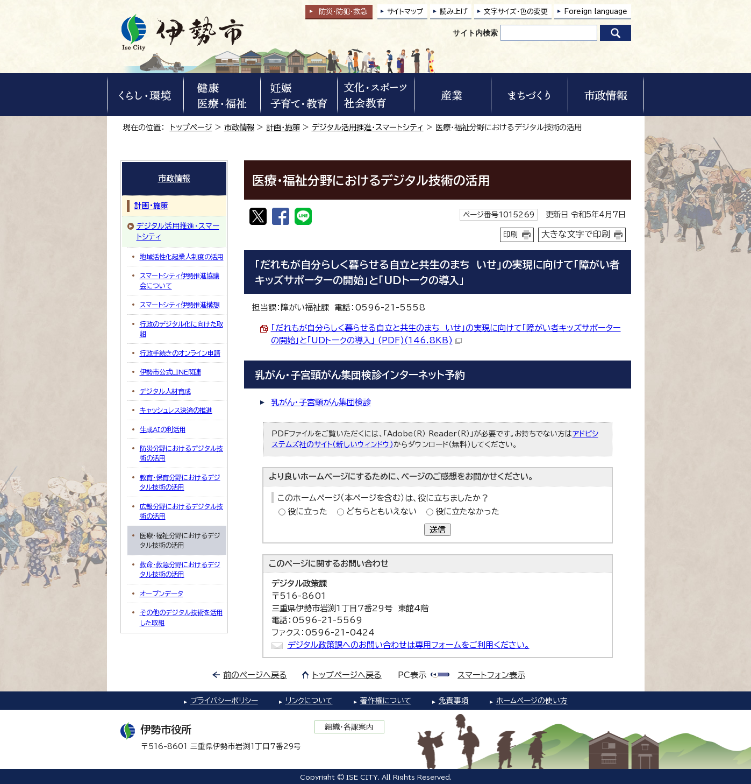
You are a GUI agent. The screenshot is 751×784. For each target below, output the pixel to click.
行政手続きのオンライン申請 (180, 353)
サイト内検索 (475, 33)
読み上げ (454, 11)
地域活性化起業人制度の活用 (182, 256)
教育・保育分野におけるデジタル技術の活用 (180, 482)
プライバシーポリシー (224, 700)
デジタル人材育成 (165, 391)
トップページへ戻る (347, 675)
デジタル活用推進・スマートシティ (368, 127)
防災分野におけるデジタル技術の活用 (181, 453)
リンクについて (309, 700)
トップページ (191, 127)
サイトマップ (405, 11)
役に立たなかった (467, 511)
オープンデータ (161, 593)
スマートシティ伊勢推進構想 (179, 304)
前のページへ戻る (255, 675)
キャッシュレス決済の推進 (176, 410)
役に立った (307, 511)
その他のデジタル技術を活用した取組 (181, 617)
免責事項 (454, 700)
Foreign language (595, 11)
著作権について (385, 700)
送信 (438, 530)
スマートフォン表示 (491, 675)
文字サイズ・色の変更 (516, 11)
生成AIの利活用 (163, 429)
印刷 (510, 234)
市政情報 (239, 127)
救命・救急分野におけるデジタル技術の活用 (180, 569)
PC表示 (412, 675)
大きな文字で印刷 (575, 234)
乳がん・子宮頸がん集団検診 (321, 402)
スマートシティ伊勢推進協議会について (179, 280)
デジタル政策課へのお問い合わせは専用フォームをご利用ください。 (409, 645)
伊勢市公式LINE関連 (170, 372)
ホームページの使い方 (532, 700)
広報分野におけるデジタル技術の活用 (181, 511)
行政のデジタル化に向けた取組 (181, 329)
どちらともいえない (381, 511)
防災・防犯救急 (343, 11)
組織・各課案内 (349, 727)
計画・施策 (283, 127)
